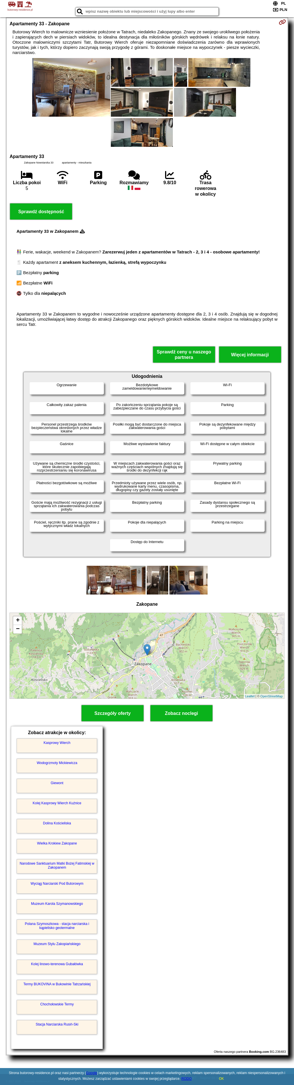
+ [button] (18, 620)
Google (91, 1073)
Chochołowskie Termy (57, 1004)
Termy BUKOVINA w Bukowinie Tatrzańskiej (57, 984)
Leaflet (250, 696)
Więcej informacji (250, 354)
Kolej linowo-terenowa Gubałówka (57, 964)
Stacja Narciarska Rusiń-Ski (57, 1024)
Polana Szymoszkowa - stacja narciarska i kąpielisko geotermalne (57, 926)
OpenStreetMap (271, 696)
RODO (186, 1079)
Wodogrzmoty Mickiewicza (57, 763)
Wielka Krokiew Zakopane (57, 843)
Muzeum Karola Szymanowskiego (57, 904)
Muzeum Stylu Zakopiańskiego (57, 944)
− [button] (18, 629)
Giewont (57, 783)
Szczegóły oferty (112, 713)
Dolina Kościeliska (57, 823)
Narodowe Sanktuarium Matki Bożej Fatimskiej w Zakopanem (57, 865)
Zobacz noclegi (181, 713)
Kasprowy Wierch (57, 743)
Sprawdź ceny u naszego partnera (184, 354)
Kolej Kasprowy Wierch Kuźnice (57, 803)
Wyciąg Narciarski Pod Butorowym (57, 884)
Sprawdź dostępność (41, 211)
